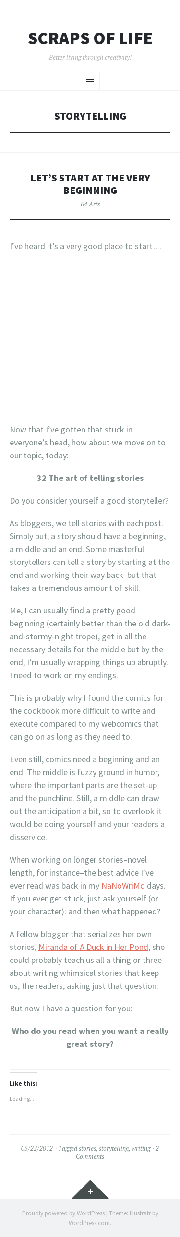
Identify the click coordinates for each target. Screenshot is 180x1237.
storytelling (114, 1148)
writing (141, 1148)
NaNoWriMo (124, 885)
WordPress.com (89, 1223)
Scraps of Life (90, 38)
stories (87, 1148)
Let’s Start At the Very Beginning (90, 184)
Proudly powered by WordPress (63, 1213)
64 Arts (90, 204)
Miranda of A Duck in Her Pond (93, 946)
